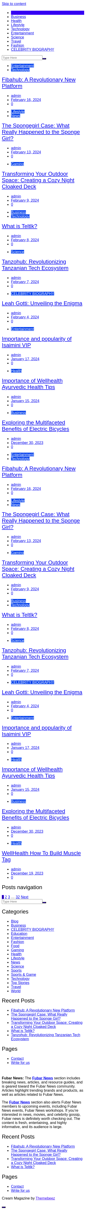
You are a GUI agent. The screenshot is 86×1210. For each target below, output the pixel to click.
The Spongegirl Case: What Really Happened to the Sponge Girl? (41, 131)
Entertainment (22, 33)
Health (16, 21)
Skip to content (14, 4)
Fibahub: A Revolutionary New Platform (43, 1010)
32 (18, 897)
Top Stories (20, 983)
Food (15, 946)
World (16, 991)
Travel (16, 41)
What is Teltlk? (19, 226)
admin (16, 96)
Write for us (20, 1063)
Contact (17, 1058)
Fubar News (42, 1078)
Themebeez (45, 1198)
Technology (20, 29)
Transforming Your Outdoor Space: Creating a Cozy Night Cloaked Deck (38, 180)
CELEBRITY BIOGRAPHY (32, 49)
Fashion (17, 45)
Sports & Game (23, 975)
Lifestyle (18, 25)
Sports (16, 970)
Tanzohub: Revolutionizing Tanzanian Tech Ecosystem (35, 265)
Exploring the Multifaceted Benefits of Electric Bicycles (35, 425)
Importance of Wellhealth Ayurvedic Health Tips (32, 384)
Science (17, 37)
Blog (14, 921)
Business (18, 17)
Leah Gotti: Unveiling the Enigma (42, 303)
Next (24, 897)
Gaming (17, 164)
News (15, 116)
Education (19, 934)
